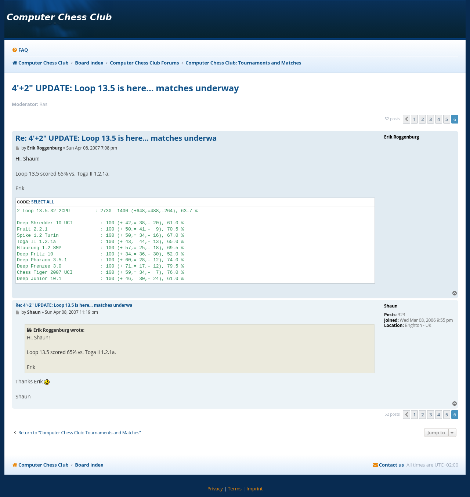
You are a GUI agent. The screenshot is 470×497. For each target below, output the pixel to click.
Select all (42, 202)
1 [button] (414, 119)
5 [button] (446, 119)
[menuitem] (20, 50)
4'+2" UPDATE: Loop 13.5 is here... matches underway (125, 88)
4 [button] (438, 119)
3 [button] (430, 119)
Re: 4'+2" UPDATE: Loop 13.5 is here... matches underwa (116, 138)
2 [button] (422, 119)
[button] (406, 119)
